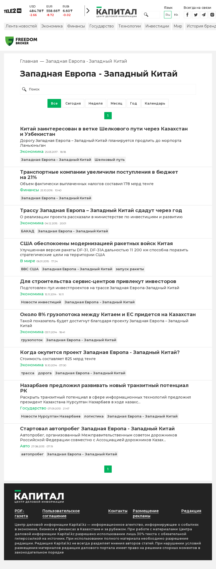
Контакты (117, 514)
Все (54, 105)
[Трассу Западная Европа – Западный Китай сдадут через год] (108, 212)
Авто (25, 449)
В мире (28, 263)
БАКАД (27, 233)
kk (176, 15)
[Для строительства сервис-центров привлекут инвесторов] (108, 284)
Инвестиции (157, 27)
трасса (27, 376)
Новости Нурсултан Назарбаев (51, 419)
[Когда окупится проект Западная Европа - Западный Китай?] (108, 355)
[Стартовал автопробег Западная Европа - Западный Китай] (108, 432)
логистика (94, 419)
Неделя (96, 105)
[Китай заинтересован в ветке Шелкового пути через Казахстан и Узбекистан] (108, 133)
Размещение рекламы (146, 517)
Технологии (129, 27)
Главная (29, 62)
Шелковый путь (110, 161)
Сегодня (73, 105)
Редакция (191, 514)
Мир (178, 27)
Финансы (76, 27)
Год (133, 105)
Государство (101, 27)
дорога (45, 376)
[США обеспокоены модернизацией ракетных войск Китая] (108, 245)
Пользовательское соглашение (61, 517)
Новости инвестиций (41, 305)
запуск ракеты (130, 271)
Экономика (52, 27)
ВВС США (30, 271)
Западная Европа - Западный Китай (56, 161)
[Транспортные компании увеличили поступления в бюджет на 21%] (108, 176)
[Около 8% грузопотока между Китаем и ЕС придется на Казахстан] (108, 317)
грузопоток (32, 343)
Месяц (116, 105)
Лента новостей (21, 27)
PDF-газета (22, 517)
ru (168, 15)
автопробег (32, 458)
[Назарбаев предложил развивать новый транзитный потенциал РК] (108, 391)
